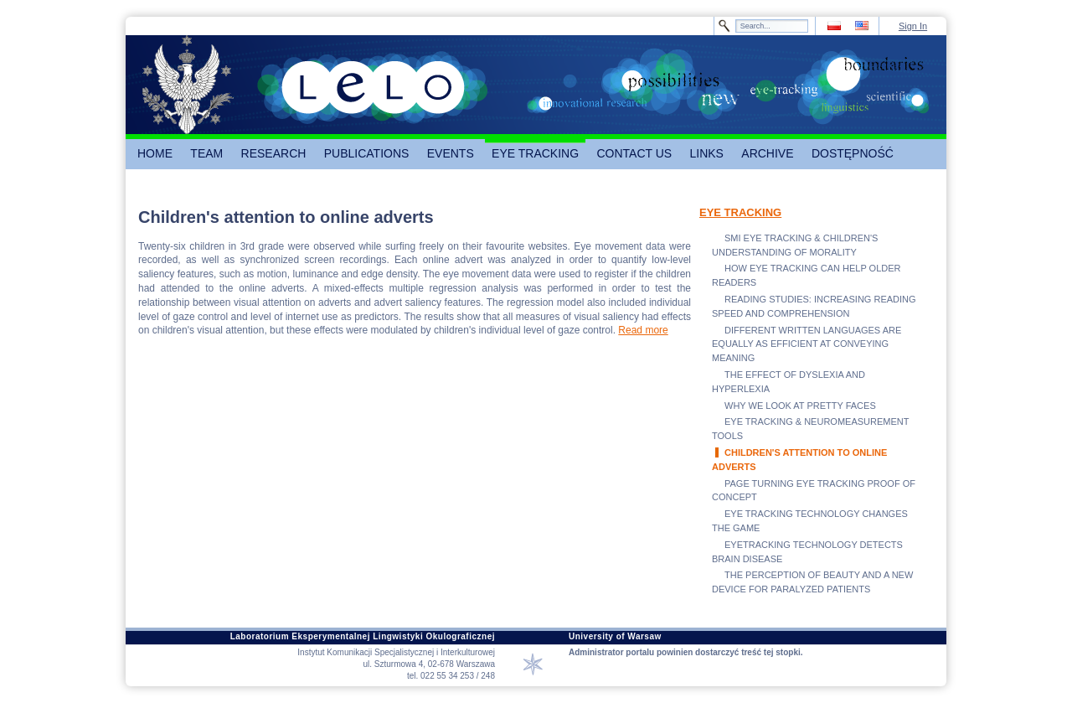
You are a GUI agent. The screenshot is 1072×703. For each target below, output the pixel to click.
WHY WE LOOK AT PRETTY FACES (800, 406)
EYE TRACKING (740, 212)
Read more (642, 330)
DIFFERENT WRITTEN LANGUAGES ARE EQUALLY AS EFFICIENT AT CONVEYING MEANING (806, 344)
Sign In (913, 26)
